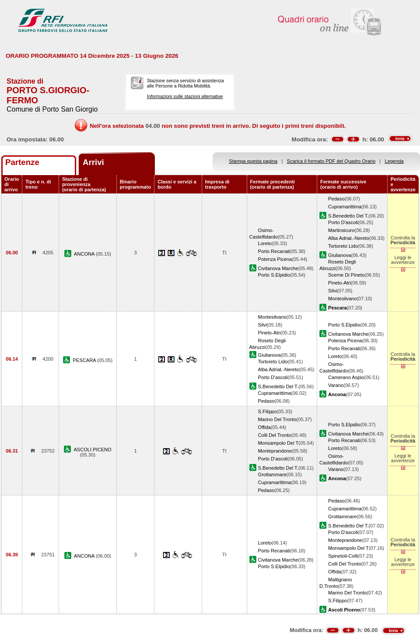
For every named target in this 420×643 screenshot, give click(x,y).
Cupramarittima (344, 206)
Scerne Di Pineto (346, 275)
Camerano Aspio (346, 377)
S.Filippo (267, 411)
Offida (264, 427)
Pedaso (336, 198)
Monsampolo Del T (278, 443)
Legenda (394, 161)
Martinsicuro (341, 230)
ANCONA (85, 253)
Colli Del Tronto (274, 435)
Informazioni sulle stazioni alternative (185, 96)
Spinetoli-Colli (343, 556)
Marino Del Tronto (277, 419)
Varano (335, 385)
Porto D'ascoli (343, 222)
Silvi (332, 290)
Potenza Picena (275, 259)
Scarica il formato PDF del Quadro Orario (331, 161)
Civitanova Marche (278, 268)
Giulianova (339, 255)
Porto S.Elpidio (274, 275)
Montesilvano (342, 298)
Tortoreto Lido (343, 246)
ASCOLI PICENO (92, 449)
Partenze (22, 162)
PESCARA (85, 360)
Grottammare (272, 474)
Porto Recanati (274, 251)
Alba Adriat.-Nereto (348, 238)
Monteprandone (275, 450)
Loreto (265, 243)
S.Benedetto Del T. (348, 215)
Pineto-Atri (339, 282)
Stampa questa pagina (253, 161)
